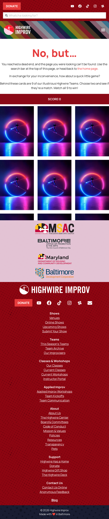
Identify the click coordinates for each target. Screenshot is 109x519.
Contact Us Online (54, 487)
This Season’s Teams (55, 344)
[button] (103, 30)
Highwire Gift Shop (54, 470)
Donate (12, 6)
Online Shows (54, 322)
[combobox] (54, 15)
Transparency (54, 444)
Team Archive (54, 348)
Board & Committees (54, 422)
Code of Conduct (54, 426)
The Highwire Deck (54, 475)
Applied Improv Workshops (54, 391)
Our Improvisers (54, 353)
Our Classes (54, 365)
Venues (54, 318)
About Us (54, 413)
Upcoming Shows (54, 327)
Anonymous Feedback (54, 492)
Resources (54, 440)
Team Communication (54, 400)
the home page (87, 69)
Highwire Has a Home (54, 461)
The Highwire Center (54, 417)
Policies (54, 435)
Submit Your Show (54, 331)
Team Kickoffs (54, 396)
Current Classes (55, 370)
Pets (54, 449)
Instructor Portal (54, 379)
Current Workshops (54, 374)
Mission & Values (54, 431)
